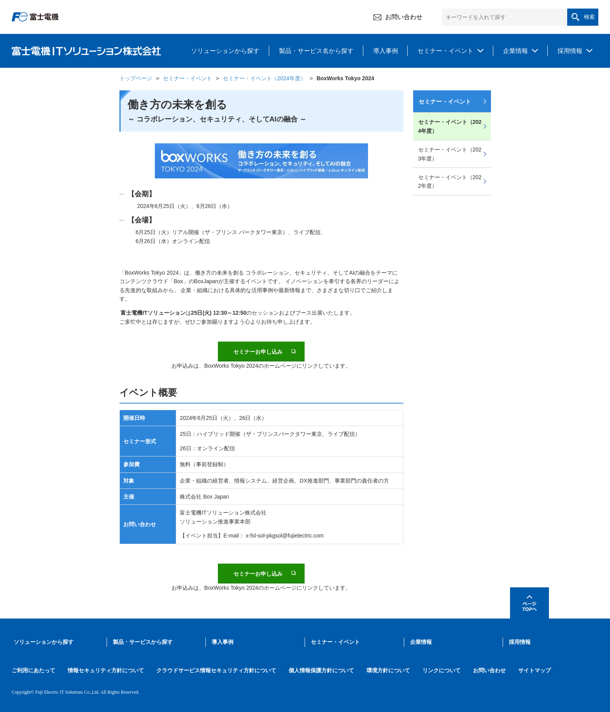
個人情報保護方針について (321, 670)
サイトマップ (534, 670)
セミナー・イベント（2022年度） (450, 181)
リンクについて (441, 670)
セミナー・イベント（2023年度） (450, 153)
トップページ (135, 78)
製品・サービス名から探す (316, 51)
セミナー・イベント (445, 51)
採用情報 (569, 51)
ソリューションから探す (225, 51)
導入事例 (385, 51)
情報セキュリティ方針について (106, 670)
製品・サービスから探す (143, 642)
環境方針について (388, 670)
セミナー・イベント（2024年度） (264, 78)
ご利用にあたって (33, 670)
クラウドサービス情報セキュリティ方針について (216, 670)
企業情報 (515, 51)
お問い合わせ (397, 17)
